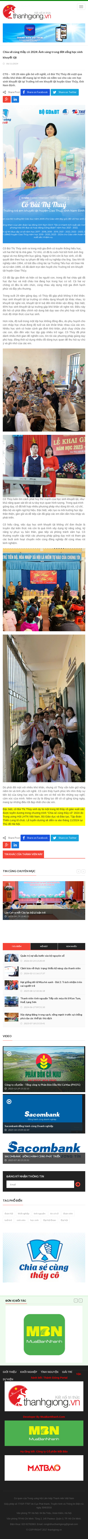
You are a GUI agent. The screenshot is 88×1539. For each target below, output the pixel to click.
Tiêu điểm (16, 946)
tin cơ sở (54, 1213)
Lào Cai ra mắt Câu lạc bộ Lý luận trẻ (25, 912)
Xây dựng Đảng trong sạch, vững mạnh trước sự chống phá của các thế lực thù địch (51, 1016)
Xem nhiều (71, 946)
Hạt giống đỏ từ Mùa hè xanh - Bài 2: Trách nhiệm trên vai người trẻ (51, 984)
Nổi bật (44, 946)
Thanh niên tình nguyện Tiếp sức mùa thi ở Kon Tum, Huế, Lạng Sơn (50, 1000)
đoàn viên (68, 1213)
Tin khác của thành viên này (23, 854)
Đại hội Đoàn (49, 1220)
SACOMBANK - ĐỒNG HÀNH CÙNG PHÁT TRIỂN (32, 1156)
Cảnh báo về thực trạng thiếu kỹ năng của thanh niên (50, 968)
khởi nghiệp (23, 1213)
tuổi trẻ (8, 1220)
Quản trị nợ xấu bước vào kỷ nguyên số (42, 955)
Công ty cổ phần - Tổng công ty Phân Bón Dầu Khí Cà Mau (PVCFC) (42, 1084)
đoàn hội (9, 1213)
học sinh (34, 1220)
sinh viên (21, 1220)
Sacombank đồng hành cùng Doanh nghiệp (29, 1126)
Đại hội (64, 1220)
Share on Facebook (35, 92)
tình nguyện (39, 1213)
